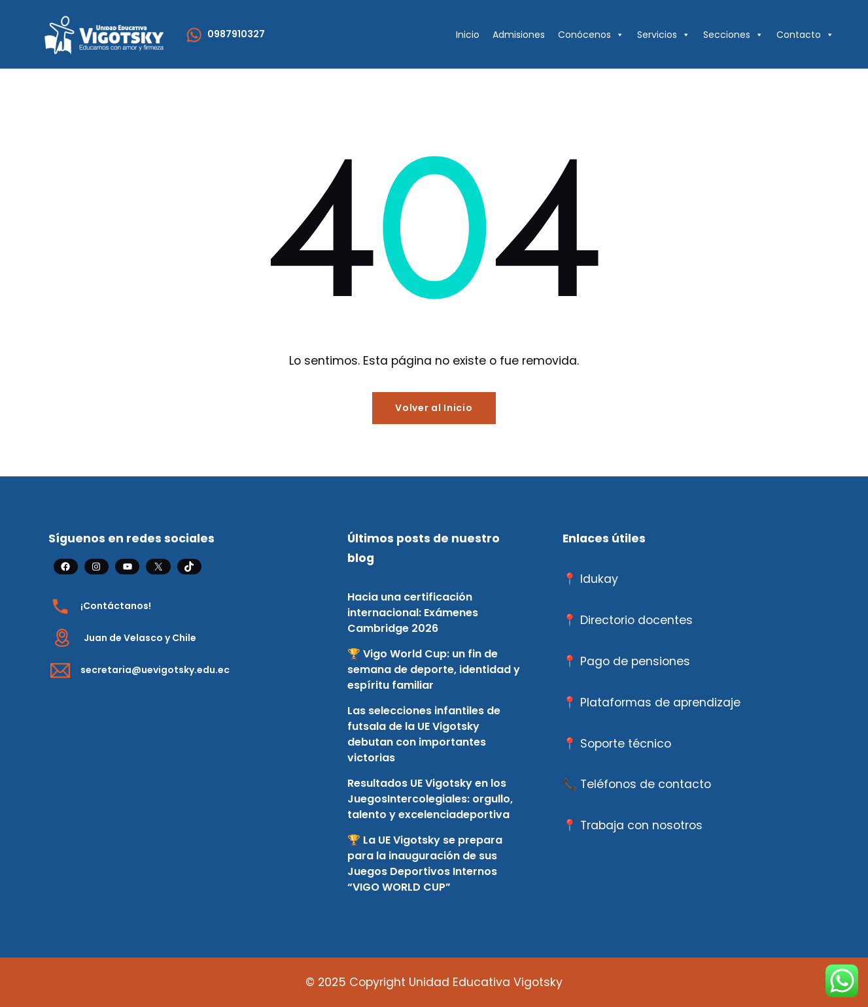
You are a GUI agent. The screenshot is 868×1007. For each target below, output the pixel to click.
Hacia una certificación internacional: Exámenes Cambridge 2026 (412, 612)
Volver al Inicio (433, 407)
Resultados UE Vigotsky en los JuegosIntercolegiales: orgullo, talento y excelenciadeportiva (430, 799)
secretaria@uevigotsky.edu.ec (155, 669)
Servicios (663, 34)
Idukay (599, 579)
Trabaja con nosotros (641, 825)
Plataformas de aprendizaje (660, 702)
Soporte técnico (625, 743)
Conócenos (591, 34)
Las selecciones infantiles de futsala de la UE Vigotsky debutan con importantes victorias (423, 734)
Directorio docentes (636, 620)
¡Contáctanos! (115, 605)
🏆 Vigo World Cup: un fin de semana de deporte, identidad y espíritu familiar (433, 669)
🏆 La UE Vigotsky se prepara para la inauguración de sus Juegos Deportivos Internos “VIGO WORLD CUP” (424, 864)
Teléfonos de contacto (645, 784)
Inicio (467, 34)
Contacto (805, 34)
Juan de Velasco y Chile (140, 637)
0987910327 (236, 34)
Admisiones (519, 34)
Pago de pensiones (635, 661)
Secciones (733, 34)
